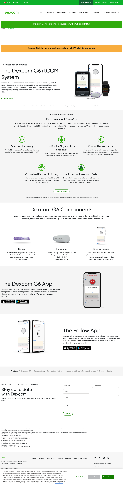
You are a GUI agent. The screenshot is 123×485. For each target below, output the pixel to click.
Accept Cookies (108, 478)
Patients (15, 2)
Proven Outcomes (61, 191)
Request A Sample (100, 2)
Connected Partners (55, 371)
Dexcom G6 (39, 371)
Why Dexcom (61, 12)
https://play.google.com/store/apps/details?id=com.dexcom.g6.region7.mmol (22, 302)
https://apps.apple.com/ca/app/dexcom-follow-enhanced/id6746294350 (70, 348)
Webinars (68, 458)
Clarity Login (114, 2)
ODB (76, 24)
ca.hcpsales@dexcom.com (100, 466)
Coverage (72, 12)
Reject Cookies (94, 478)
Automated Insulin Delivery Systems (81, 371)
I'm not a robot (71, 406)
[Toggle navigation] (41, 12)
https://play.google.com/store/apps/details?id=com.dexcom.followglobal (84, 348)
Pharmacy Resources (110, 12)
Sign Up (67, 413)
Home (3, 28)
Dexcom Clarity (105, 371)
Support (26, 2)
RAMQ (86, 24)
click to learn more (86, 48)
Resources (96, 12)
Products (49, 12)
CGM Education (83, 12)
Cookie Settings (80, 478)
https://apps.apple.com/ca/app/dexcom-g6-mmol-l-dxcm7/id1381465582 (8, 301)
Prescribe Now (86, 2)
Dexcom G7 (26, 371)
